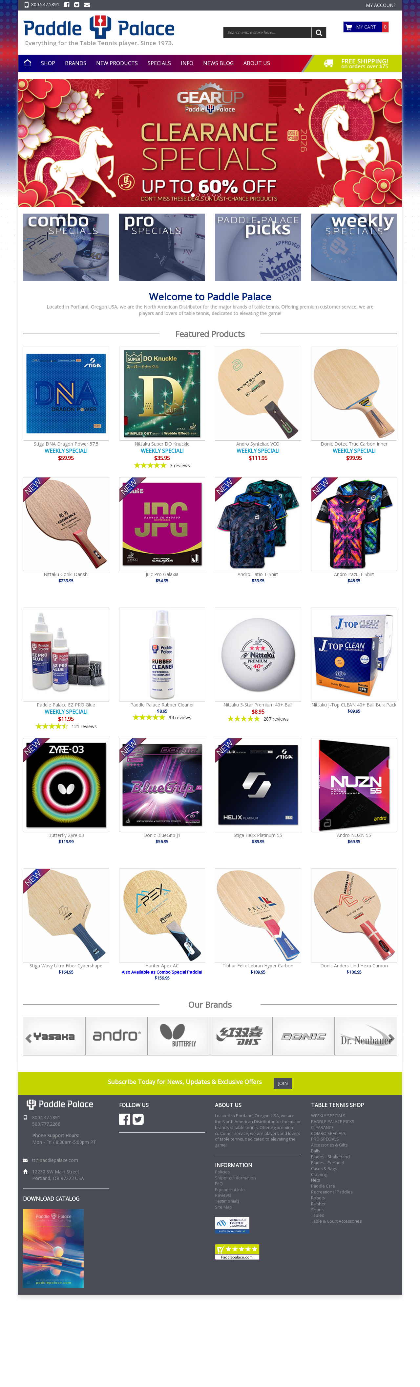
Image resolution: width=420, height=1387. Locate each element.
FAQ (219, 1184)
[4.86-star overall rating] (258, 718)
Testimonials (227, 1201)
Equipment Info (230, 1189)
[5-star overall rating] (162, 465)
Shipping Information (235, 1178)
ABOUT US (256, 63)
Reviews (223, 1195)
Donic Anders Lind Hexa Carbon (354, 965)
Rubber (318, 1204)
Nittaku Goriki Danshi (66, 574)
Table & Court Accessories (336, 1221)
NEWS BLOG (218, 63)
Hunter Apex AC (162, 965)
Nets (315, 1180)
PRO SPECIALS (325, 1139)
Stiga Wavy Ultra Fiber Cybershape (66, 965)
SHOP (48, 63)
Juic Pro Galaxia (162, 574)
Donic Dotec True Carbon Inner (354, 444)
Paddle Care (323, 1186)
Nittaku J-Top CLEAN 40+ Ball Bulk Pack (353, 705)
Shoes (317, 1210)
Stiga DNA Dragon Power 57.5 (66, 444)
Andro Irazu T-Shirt (354, 574)
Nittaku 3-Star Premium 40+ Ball (257, 705)
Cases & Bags (324, 1168)
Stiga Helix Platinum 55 (258, 835)
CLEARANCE (322, 1127)
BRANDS (75, 63)
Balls (315, 1151)
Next (402, 1036)
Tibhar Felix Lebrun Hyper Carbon (257, 965)
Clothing (319, 1174)
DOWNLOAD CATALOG (51, 1198)
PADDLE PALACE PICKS (332, 1121)
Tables (317, 1215)
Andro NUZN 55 (354, 835)
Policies (222, 1172)
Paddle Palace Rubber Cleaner (162, 705)
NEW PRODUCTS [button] (117, 63)
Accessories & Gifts (329, 1145)
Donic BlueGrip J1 (161, 835)
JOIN (283, 1083)
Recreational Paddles (331, 1192)
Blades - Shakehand (330, 1157)
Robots (318, 1198)
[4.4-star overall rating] (66, 726)
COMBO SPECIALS (328, 1133)
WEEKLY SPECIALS (328, 1116)
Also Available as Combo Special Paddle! (162, 972)
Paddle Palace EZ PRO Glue (66, 705)
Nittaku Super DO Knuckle (162, 444)
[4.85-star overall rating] (162, 717)
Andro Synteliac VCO (258, 444)
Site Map (223, 1207)
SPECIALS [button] (159, 63)
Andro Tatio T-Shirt (258, 574)
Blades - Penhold (327, 1163)
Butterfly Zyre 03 (66, 835)
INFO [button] (187, 63)
